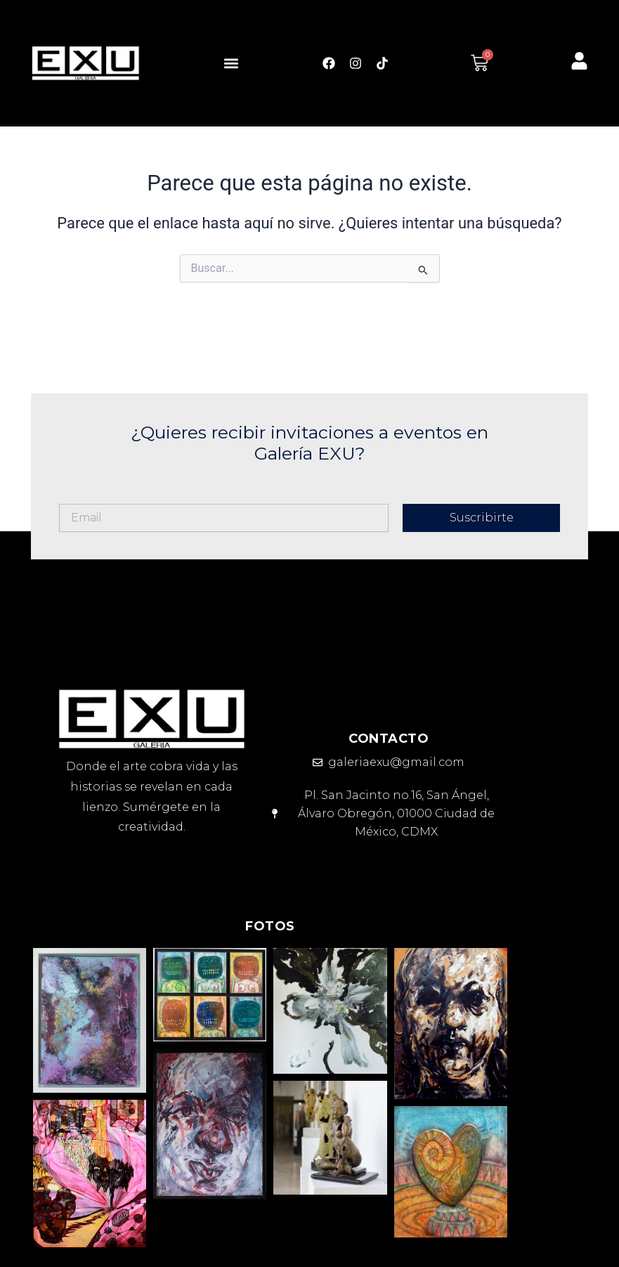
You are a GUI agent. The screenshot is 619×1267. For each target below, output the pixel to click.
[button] (230, 62)
